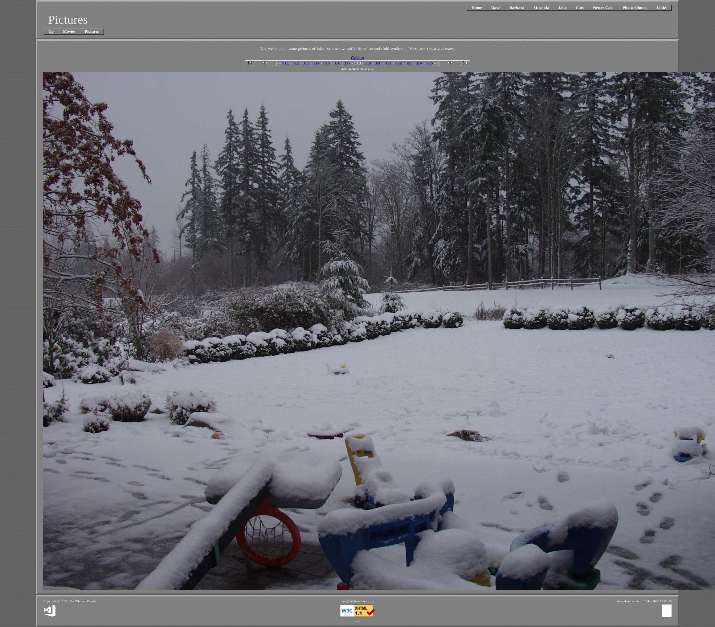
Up (51, 31)
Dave (495, 7)
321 (388, 63)
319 (367, 63)
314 (316, 63)
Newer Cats (603, 7)
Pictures (92, 31)
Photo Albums (635, 7)
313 (306, 63)
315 (326, 63)
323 (409, 63)
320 (378, 63)
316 (336, 63)
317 (347, 63)
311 (285, 63)
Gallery (357, 57)
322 (398, 63)
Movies (69, 31)
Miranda (541, 7)
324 (419, 63)
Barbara (516, 7)
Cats (580, 7)
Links (661, 7)
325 (429, 63)
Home (477, 7)
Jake (562, 7)
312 (295, 63)
